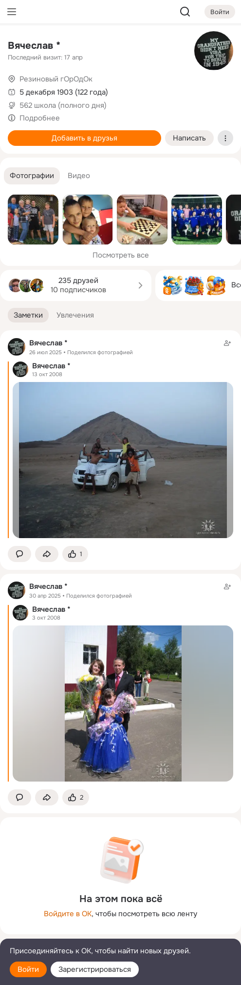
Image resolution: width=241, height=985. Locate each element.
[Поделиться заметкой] (46, 554)
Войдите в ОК (68, 914)
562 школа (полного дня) (63, 105)
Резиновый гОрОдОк (56, 79)
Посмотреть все (121, 255)
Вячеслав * (34, 46)
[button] (32, 175)
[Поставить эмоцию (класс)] (75, 554)
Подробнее (39, 118)
